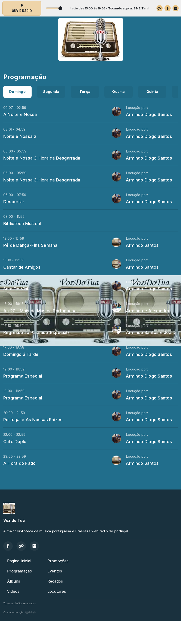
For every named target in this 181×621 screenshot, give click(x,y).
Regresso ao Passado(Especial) (36, 332)
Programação (19, 571)
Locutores (56, 591)
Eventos (54, 571)
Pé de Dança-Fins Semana (30, 245)
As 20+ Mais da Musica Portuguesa (40, 310)
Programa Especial (22, 375)
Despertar (13, 201)
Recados (55, 581)
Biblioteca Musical (22, 223)
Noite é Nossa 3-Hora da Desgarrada (41, 157)
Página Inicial (19, 561)
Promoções (58, 561)
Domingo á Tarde (21, 354)
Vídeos (13, 591)
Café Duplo (14, 441)
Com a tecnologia (19, 612)
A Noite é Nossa (20, 114)
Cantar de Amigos (22, 267)
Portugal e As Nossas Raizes (32, 419)
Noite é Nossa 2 (20, 136)
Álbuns (13, 581)
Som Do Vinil (16, 288)
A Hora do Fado (19, 463)
